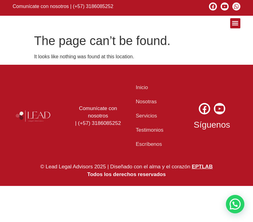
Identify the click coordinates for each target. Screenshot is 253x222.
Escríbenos (149, 144)
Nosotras (146, 102)
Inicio (142, 87)
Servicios (146, 116)
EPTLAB (202, 167)
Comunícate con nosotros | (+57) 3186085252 (63, 6)
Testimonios (149, 130)
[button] (235, 23)
